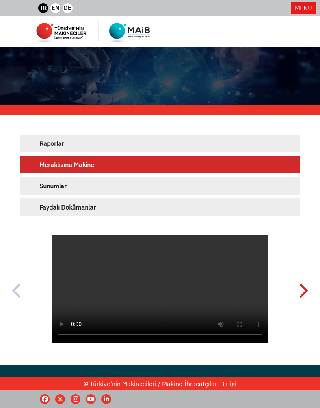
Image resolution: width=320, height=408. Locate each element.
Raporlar (51, 143)
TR (43, 7)
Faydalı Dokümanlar (67, 207)
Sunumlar (53, 186)
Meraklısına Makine (66, 165)
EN (55, 7)
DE (67, 7)
